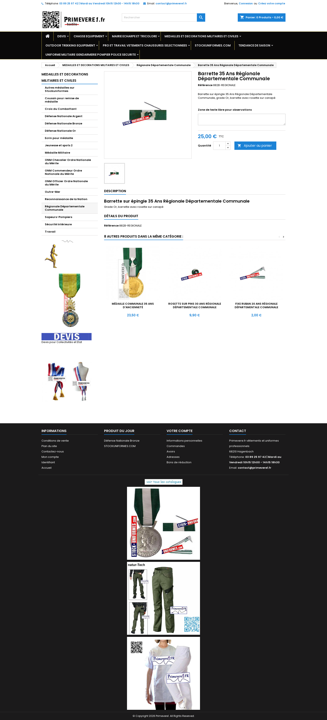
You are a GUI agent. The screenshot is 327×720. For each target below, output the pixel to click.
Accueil (47, 468)
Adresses (173, 457)
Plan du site (49, 446)
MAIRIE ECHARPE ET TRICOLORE (134, 36)
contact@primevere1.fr (171, 3)
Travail (50, 232)
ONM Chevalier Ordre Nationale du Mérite (68, 161)
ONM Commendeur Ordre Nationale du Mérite (63, 172)
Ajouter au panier (255, 145)
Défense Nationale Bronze (63, 123)
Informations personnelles (184, 441)
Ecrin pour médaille (59, 138)
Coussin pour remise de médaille (62, 100)
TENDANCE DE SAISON (254, 45)
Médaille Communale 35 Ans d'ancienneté (133, 305)
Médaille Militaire (57, 153)
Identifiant (48, 462)
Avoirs (171, 451)
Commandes (176, 446)
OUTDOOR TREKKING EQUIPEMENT (70, 45)
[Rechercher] (163, 17)
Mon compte (50, 457)
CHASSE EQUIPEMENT (89, 36)
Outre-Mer (52, 192)
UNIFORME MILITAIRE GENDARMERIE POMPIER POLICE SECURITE (90, 55)
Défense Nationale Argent (63, 116)
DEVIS (61, 36)
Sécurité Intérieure (58, 224)
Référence (205, 85)
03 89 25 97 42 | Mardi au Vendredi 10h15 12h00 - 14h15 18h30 (99, 3)
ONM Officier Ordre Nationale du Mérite (66, 183)
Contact (237, 430)
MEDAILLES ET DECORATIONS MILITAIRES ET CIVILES (201, 36)
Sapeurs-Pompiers (58, 217)
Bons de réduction (179, 462)
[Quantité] (219, 145)
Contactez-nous (53, 451)
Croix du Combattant (61, 109)
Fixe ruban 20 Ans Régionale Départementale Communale (256, 305)
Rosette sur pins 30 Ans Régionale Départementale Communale (194, 305)
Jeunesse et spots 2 (59, 145)
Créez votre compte (271, 3)
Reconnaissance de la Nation (66, 199)
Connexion (246, 3)
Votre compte (179, 430)
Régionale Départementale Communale (64, 208)
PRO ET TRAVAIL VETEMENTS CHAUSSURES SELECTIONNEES (145, 45)
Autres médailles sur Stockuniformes (59, 89)
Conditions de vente (55, 441)
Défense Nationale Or (60, 131)
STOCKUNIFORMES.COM (213, 45)
